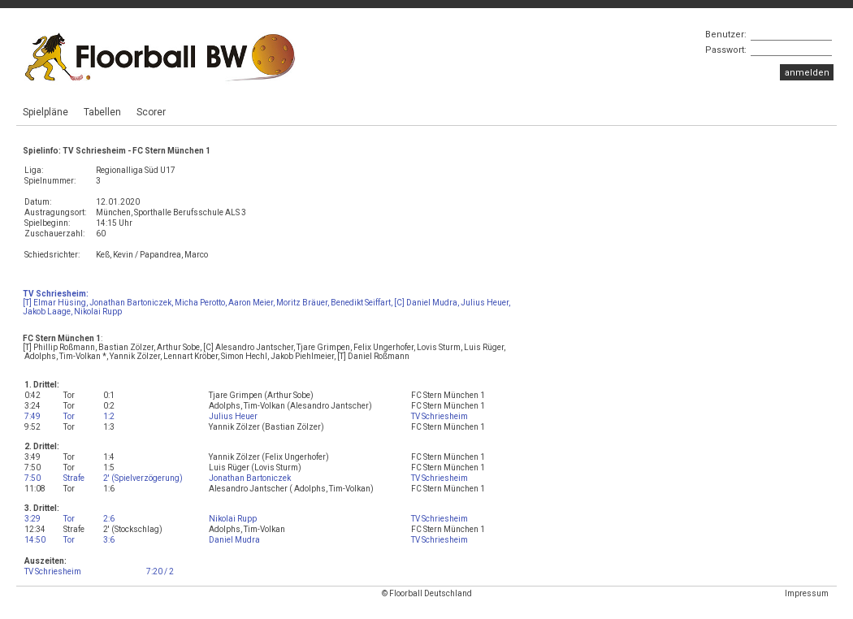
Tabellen (102, 112)
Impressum (807, 593)
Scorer (151, 112)
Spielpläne (45, 112)
